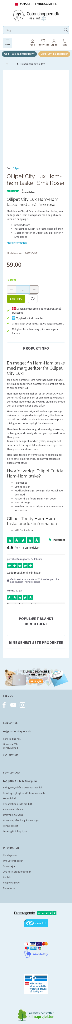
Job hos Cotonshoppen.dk (17, 871)
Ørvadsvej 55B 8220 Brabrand (10, 746)
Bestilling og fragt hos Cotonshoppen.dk (24, 793)
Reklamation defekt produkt (17, 804)
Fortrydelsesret (10, 825)
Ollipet (16, 168)
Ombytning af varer (13, 815)
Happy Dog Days (11, 882)
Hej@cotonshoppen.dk (17, 731)
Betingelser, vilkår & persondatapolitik (22, 787)
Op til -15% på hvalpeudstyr (19, 54)
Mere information (17, 242)
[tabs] (64, 43)
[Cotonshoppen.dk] (36, 15)
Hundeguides (10, 855)
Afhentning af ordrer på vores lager (21, 820)
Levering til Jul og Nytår (15, 831)
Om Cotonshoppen (13, 860)
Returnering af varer (13, 809)
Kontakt (7, 877)
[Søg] (66, 30)
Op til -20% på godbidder (54, 54)
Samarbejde (9, 866)
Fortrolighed (9, 798)
